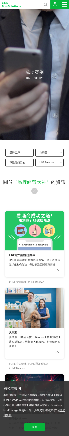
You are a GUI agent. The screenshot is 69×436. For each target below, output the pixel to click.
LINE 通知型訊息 (39, 363)
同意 (34, 427)
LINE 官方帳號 (18, 282)
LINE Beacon (37, 282)
